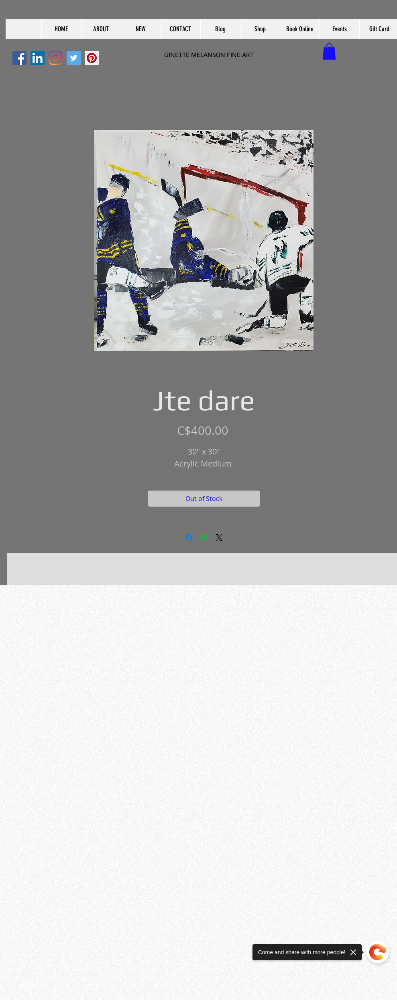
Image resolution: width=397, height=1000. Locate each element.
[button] (101, 29)
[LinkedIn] (38, 58)
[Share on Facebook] (188, 537)
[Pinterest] (92, 58)
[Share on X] (219, 537)
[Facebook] (19, 58)
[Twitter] (74, 58)
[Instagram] (56, 58)
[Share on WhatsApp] (204, 537)
